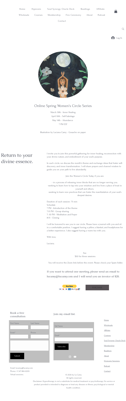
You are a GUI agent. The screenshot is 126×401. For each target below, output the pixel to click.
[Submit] (17, 356)
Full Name (59, 326)
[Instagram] (70, 356)
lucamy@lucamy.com (60, 276)
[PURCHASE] (97, 287)
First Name (14, 323)
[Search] (123, 29)
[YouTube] (74, 356)
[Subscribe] (62, 346)
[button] (115, 11)
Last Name (35, 323)
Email (12, 333)
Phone (33, 333)
